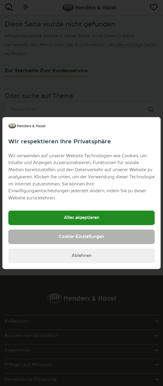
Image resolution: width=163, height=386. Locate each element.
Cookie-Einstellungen (81, 237)
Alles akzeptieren (81, 218)
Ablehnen (82, 256)
